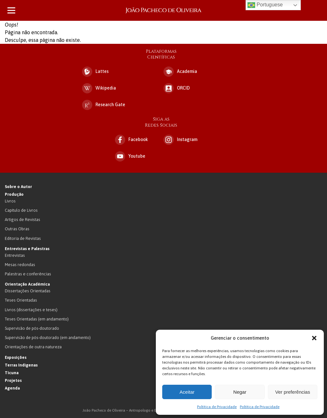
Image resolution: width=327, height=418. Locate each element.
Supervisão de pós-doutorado (32, 328)
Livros (10, 201)
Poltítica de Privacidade (217, 407)
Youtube (130, 156)
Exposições (16, 357)
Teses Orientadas (21, 300)
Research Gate (103, 105)
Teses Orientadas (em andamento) (37, 319)
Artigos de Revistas (22, 219)
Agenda (12, 388)
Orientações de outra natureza (33, 346)
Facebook (131, 140)
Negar (240, 392)
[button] (314, 338)
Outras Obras (17, 228)
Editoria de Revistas (23, 238)
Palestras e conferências (28, 274)
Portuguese (265, 5)
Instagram (180, 140)
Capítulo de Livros (21, 210)
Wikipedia (99, 88)
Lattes (95, 72)
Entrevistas (15, 255)
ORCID (177, 88)
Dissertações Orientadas (27, 290)
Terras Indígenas (21, 365)
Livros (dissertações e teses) (31, 309)
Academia (180, 72)
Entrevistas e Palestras (27, 248)
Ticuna (12, 372)
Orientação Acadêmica (27, 284)
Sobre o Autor (18, 186)
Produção (14, 194)
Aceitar (186, 392)
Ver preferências (292, 392)
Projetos (13, 380)
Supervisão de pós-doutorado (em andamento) (48, 337)
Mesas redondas (20, 264)
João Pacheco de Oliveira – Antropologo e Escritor (163, 10)
